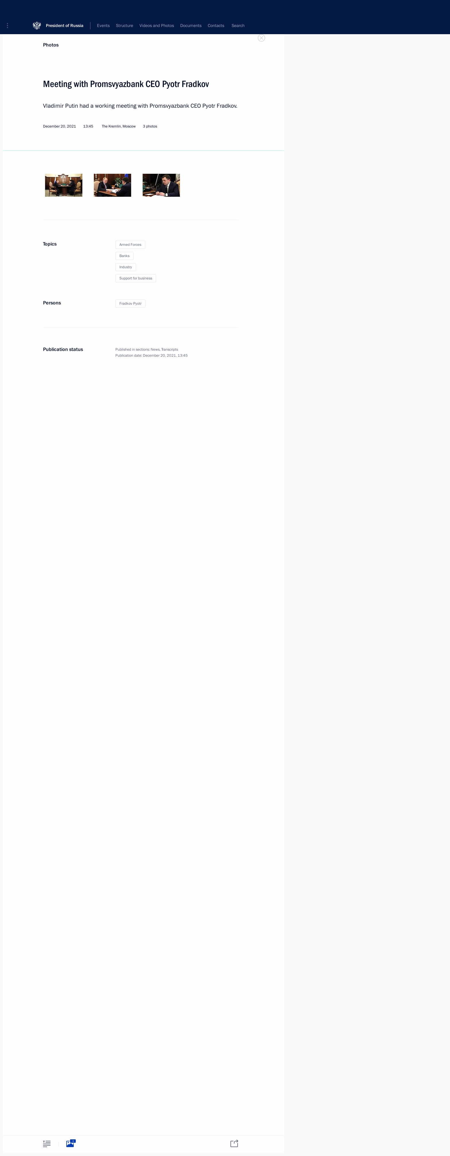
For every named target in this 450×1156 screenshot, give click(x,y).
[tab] (46, 1143)
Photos (51, 45)
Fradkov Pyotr (130, 303)
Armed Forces (130, 244)
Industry (125, 267)
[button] (9, 8)
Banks (124, 255)
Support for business (135, 278)
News (155, 349)
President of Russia (65, 8)
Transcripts (169, 349)
